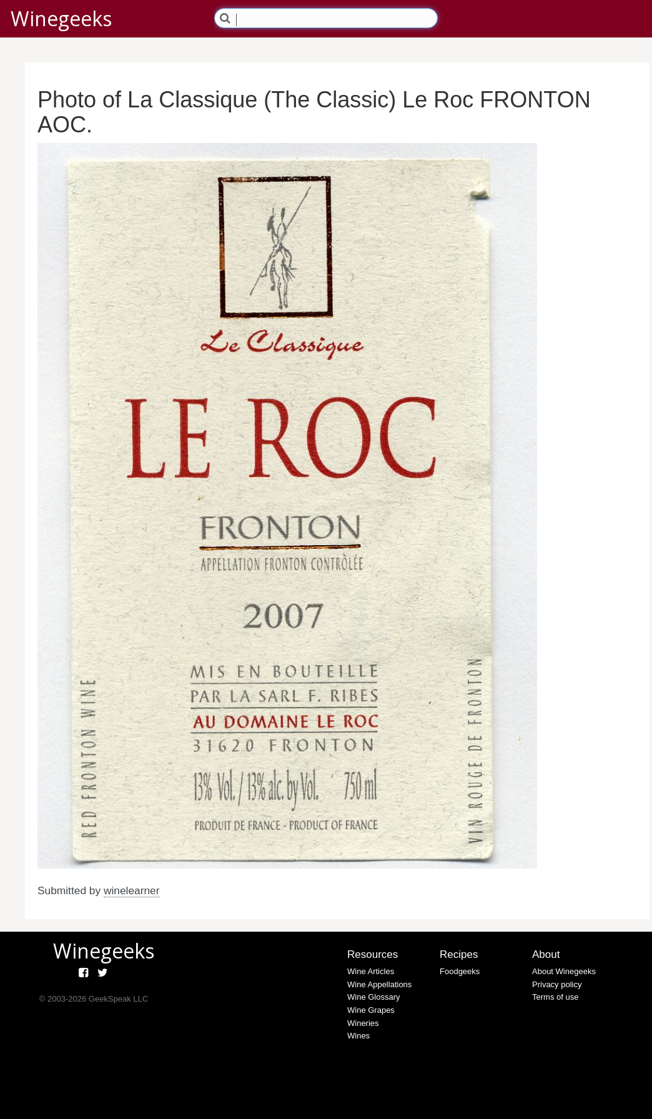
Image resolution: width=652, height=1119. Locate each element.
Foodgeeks (460, 971)
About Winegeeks (564, 971)
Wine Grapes (371, 1010)
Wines (358, 1035)
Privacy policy (556, 984)
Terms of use (555, 997)
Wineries (363, 1023)
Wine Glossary (373, 997)
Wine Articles (370, 971)
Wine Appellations (379, 984)
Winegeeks (61, 18)
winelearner (132, 890)
